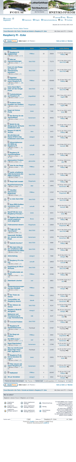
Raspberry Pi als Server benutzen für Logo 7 (15, 357)
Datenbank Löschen (15, 280)
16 (10, 157)
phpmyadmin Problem (15, 160)
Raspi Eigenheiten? (15, 343)
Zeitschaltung (12, 256)
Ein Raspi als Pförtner (13, 335)
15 (8, 157)
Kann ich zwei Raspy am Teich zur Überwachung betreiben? (15, 69)
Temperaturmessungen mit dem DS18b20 (16, 287)
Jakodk (32, 300)
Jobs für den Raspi (16, 165)
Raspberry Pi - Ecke (41, 31)
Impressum (26, 20)
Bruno (32, 219)
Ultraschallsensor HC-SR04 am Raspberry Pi (15, 144)
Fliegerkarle (31, 104)
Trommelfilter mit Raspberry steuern (14, 300)
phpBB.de (46, 423)
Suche (70, 17)
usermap (56, 17)
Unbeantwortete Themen (10, 28)
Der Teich (17, 31)
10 (8, 277)
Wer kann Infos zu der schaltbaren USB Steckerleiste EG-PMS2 (16, 248)
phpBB (32, 421)
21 (21, 147)
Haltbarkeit (14, 373)
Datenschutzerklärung (49, 20)
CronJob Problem (16, 322)
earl (32, 280)
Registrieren (8, 19)
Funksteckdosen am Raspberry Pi (15, 95)
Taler (60, 20)
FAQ (63, 17)
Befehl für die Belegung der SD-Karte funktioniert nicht (16, 126)
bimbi (32, 111)
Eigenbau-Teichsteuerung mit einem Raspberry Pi (15, 79)
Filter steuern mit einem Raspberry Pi (15, 365)
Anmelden (7, 19)
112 (12, 84)
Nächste (70, 41)
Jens (31, 131)
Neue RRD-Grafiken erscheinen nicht (16, 205)
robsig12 (32, 137)
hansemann (32, 118)
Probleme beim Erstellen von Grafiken (16, 103)
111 (9, 84)
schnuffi (32, 145)
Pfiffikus (32, 53)
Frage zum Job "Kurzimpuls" (14, 230)
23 (10, 149)
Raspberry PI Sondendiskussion (14, 327)
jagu (62, 162)
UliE (32, 316)
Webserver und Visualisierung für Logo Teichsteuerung (15, 316)
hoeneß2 (62, 146)
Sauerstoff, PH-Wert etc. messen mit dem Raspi (15, 237)
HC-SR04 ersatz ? (14, 339)
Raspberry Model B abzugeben (14, 310)
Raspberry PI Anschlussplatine (14, 153)
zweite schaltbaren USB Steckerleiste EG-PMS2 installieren (16, 174)
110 (22, 83)
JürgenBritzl (32, 96)
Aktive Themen (23, 28)
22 (8, 149)
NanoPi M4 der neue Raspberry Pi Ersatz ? (15, 213)
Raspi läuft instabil (16, 181)
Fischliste (68, 20)
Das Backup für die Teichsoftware (15, 116)
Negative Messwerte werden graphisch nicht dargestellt (16, 219)
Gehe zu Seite (60, 41)
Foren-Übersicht (8, 31)
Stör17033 (32, 61)
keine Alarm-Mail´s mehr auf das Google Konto (15, 88)
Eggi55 (63, 97)
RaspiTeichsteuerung (15, 185)
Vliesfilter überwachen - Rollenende (12, 191)
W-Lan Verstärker (14, 377)
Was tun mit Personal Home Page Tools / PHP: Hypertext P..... (15, 349)
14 (21, 156)
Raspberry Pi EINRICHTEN (13, 53)
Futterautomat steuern (16, 225)
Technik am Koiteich (28, 31)
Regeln (36, 20)
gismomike (32, 161)
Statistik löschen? (16, 243)
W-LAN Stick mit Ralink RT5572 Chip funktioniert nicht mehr (16, 137)
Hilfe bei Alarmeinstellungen (15, 60)
